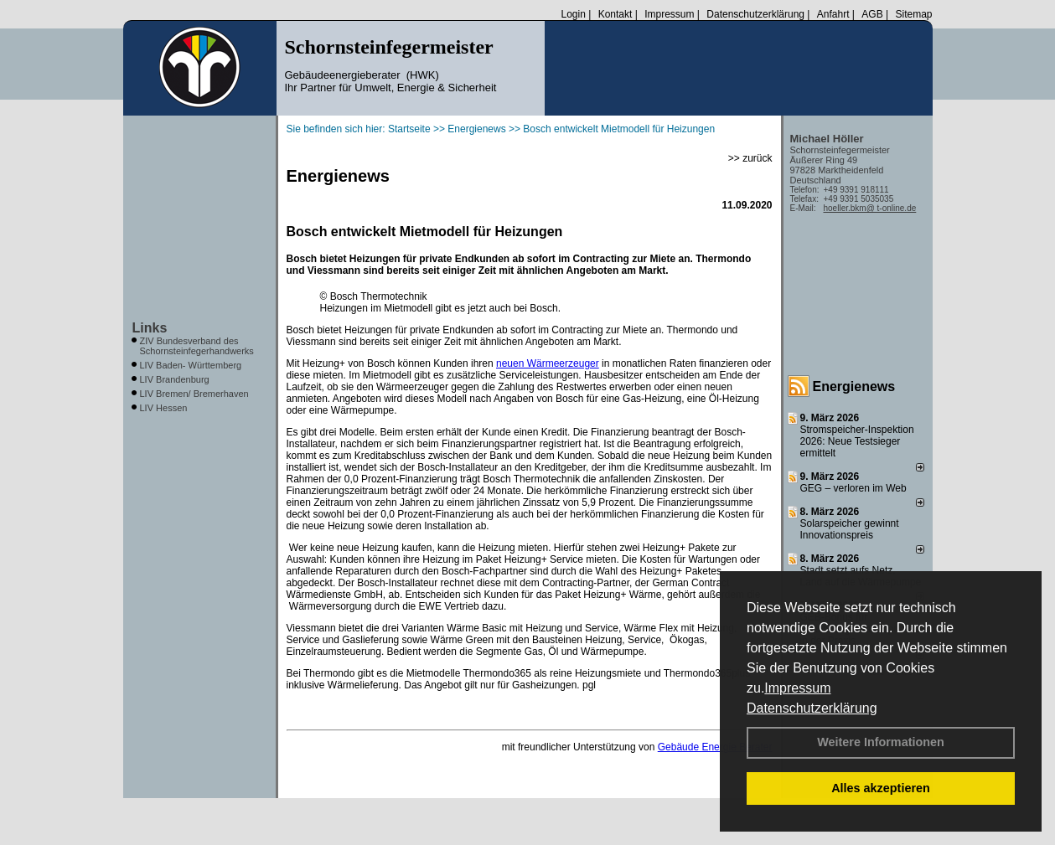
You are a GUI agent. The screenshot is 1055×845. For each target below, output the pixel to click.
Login (573, 14)
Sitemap (913, 14)
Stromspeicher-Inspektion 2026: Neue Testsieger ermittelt (857, 441)
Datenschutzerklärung (812, 708)
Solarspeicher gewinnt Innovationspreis (849, 529)
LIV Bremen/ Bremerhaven (194, 394)
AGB (871, 14)
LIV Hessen (164, 408)
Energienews (854, 386)
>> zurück (750, 158)
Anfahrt (833, 14)
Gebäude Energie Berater (715, 747)
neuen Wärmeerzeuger (547, 363)
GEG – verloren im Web (853, 488)
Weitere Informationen (880, 742)
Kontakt (615, 14)
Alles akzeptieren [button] (880, 788)
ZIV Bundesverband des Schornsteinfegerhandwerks (197, 346)
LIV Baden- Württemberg (191, 365)
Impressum (797, 688)
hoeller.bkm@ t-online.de (870, 208)
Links (150, 328)
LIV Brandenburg (174, 379)
